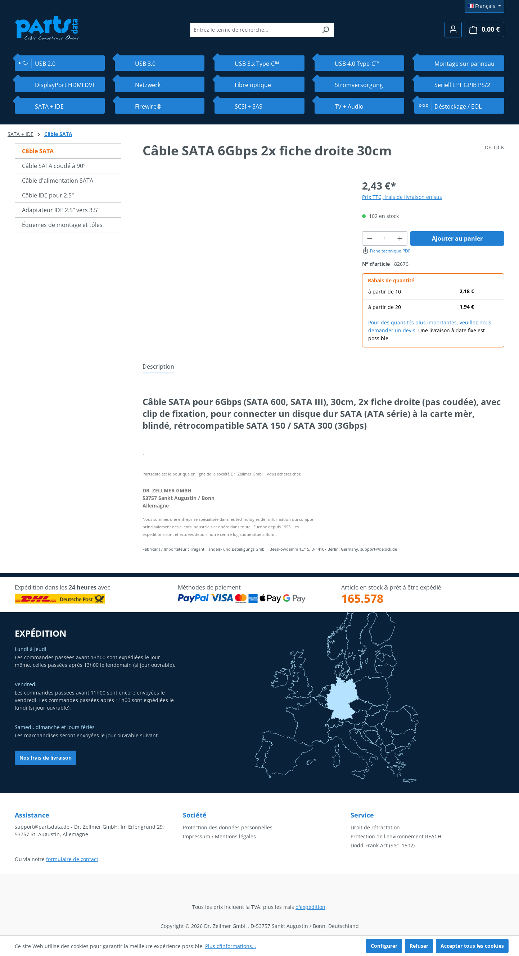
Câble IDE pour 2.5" (48, 195)
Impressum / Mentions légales (219, 836)
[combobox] (253, 30)
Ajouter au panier (457, 238)
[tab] (158, 366)
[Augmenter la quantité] (400, 238)
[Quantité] (384, 238)
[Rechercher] (325, 30)
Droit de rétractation (375, 827)
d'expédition (310, 906)
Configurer (384, 945)
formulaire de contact (72, 859)
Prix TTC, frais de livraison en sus (402, 197)
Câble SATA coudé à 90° (54, 166)
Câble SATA (38, 151)
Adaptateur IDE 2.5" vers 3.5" (60, 210)
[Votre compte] (453, 29)
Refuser (419, 945)
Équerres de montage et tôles (62, 225)
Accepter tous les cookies (472, 945)
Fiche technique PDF (386, 251)
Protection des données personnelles (227, 827)
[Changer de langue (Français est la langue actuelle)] (484, 6)
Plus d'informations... (230, 946)
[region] (245, 255)
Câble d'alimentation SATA (57, 181)
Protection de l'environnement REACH (396, 836)
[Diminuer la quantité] (369, 238)
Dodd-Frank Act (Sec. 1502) (383, 845)
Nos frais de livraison (45, 757)
